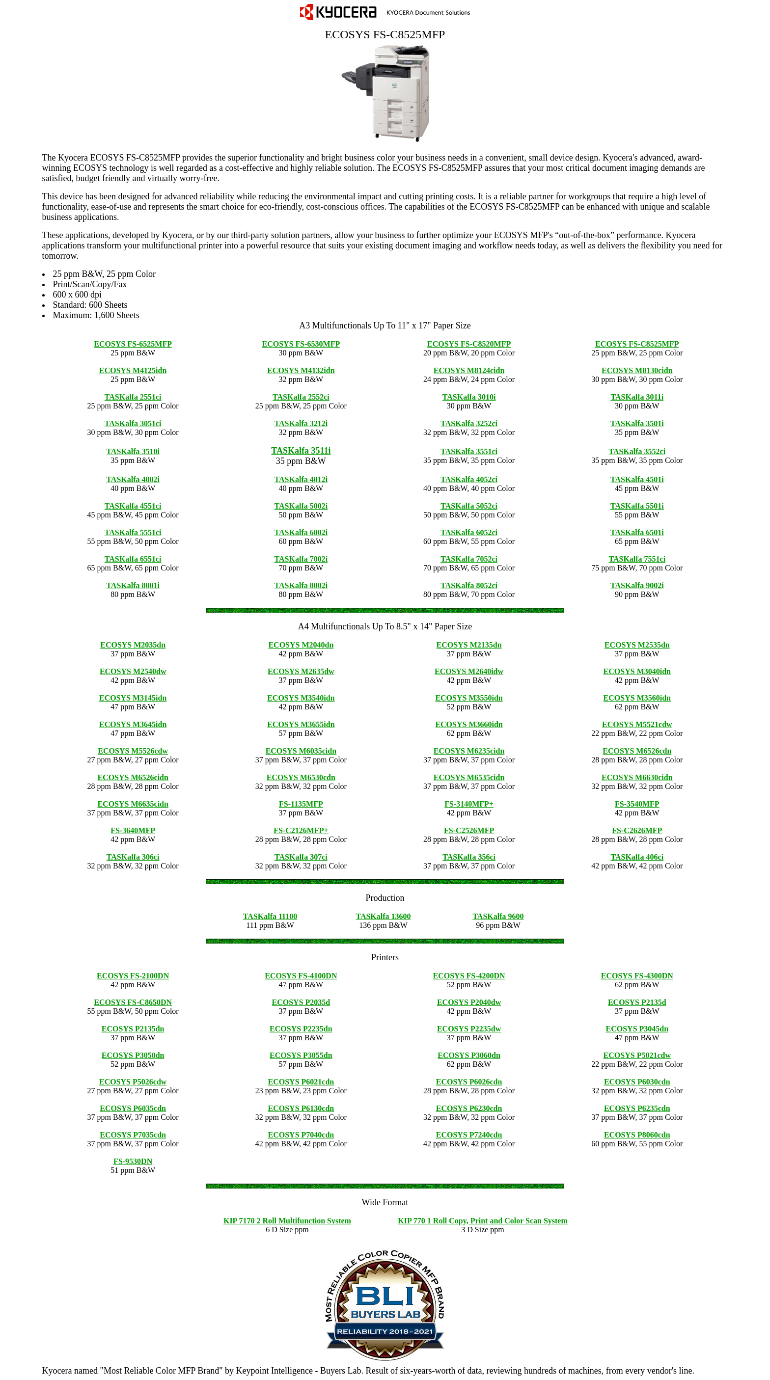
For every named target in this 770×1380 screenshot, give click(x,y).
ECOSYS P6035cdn (133, 1108)
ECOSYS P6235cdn (637, 1108)
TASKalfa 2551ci (133, 397)
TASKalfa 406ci (636, 857)
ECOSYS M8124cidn (469, 370)
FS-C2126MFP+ (301, 830)
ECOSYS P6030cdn (637, 1082)
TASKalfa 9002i (637, 585)
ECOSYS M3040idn (637, 671)
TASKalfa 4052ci (468, 479)
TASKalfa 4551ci (133, 506)
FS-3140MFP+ (469, 804)
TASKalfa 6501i (637, 532)
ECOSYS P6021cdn (301, 1082)
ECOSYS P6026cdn (469, 1082)
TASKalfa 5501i (637, 506)
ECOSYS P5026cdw (132, 1082)
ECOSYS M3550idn (468, 698)
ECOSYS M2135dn (469, 645)
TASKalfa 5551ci (133, 532)
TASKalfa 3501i (637, 423)
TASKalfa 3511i (300, 451)
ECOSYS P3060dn (469, 1055)
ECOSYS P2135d (637, 1002)
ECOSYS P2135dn (133, 1029)
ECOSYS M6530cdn (301, 777)
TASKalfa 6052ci (468, 532)
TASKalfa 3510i (133, 451)
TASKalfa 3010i (469, 397)
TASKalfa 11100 (270, 916)
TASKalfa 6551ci (133, 559)
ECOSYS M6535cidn (469, 777)
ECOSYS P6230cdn (469, 1108)
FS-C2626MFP (637, 830)
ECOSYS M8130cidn (637, 370)
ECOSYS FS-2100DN (133, 976)
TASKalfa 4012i (301, 479)
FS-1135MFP (301, 804)
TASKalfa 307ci (301, 857)
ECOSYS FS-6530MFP (301, 344)
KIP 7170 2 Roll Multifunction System (287, 1221)
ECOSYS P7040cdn (301, 1135)
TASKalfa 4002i (133, 479)
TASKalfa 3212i (301, 423)
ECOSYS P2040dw (469, 1002)
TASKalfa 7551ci (636, 559)
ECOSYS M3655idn (300, 724)
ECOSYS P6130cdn (301, 1108)
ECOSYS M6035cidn (301, 751)
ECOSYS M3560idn (637, 698)
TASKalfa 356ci (468, 857)
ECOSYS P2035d (301, 1002)
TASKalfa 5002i (301, 506)
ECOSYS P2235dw (469, 1029)
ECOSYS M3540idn (300, 698)
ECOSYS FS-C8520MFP (469, 344)
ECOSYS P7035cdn (133, 1135)
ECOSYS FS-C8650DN (133, 1002)
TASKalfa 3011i (636, 397)
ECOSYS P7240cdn (469, 1135)
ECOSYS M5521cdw (637, 724)
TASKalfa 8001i (133, 585)
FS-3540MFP (637, 804)
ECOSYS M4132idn (300, 370)
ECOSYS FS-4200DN (469, 976)
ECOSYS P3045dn (637, 1029)
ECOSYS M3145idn (132, 698)
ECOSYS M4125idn (132, 370)
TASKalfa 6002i (301, 532)
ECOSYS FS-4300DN (637, 976)
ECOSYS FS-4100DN (301, 976)
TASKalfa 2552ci (301, 397)
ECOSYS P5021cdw (637, 1055)
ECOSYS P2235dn (301, 1029)
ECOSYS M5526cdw (133, 751)
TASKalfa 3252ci (468, 423)
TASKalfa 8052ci (468, 585)
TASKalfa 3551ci (468, 451)
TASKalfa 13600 (383, 916)
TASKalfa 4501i (637, 479)
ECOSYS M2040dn (300, 645)
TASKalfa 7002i (301, 559)
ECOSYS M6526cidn (132, 777)
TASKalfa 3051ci (133, 423)
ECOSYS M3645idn (132, 724)
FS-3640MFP (132, 830)
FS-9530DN (132, 1161)
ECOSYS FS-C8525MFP (637, 344)
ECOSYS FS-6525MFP (133, 344)
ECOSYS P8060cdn (637, 1135)
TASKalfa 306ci (133, 857)
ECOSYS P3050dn (133, 1055)
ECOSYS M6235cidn (469, 751)
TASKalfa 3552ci (636, 451)
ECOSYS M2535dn (637, 645)
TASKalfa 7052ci (468, 559)
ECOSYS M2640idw (469, 671)
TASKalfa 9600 (497, 916)
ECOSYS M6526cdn (637, 751)
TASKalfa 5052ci (468, 506)
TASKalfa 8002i (301, 585)
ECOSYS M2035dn (132, 645)
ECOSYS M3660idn (468, 724)
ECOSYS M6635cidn (132, 804)
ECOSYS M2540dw (133, 671)
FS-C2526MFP (469, 830)
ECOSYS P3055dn (301, 1055)
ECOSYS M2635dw (301, 671)
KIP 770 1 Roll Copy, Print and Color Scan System (483, 1221)
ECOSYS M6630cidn (637, 777)
